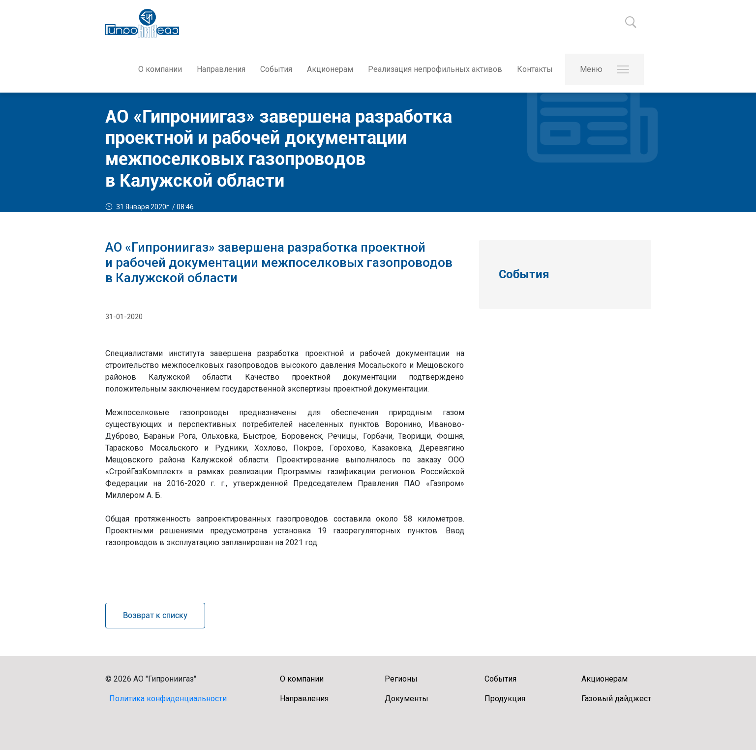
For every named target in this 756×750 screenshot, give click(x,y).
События (276, 69)
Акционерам (330, 69)
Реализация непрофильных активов (435, 69)
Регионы (401, 679)
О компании (160, 69)
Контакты (535, 69)
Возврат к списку (155, 615)
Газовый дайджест (616, 698)
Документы (406, 698)
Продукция (504, 698)
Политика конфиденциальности (168, 698)
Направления (221, 69)
